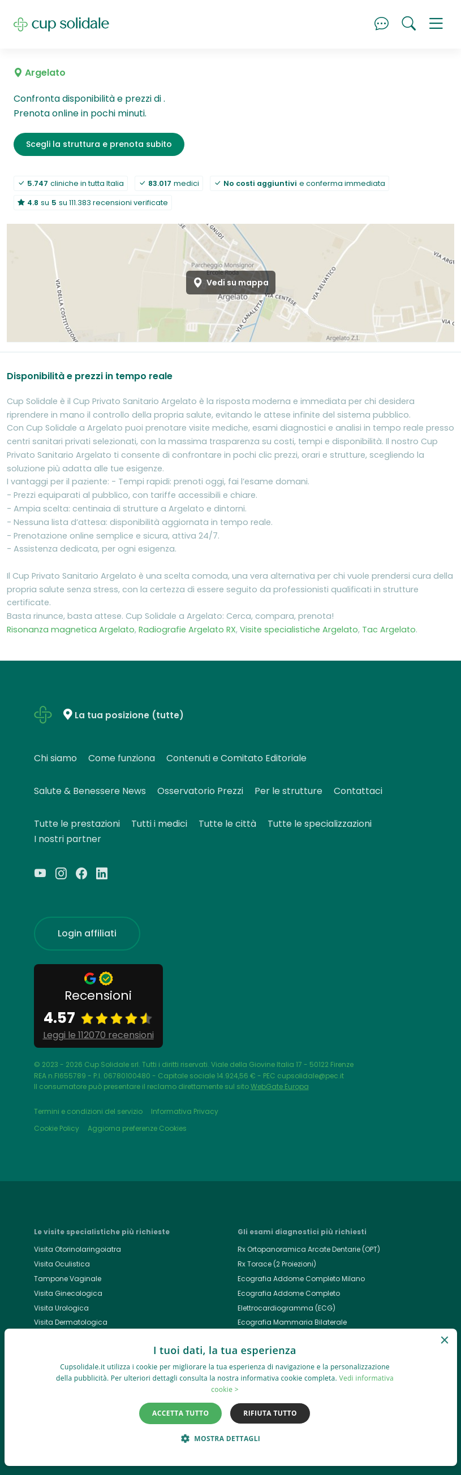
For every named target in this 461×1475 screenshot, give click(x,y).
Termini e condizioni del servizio (88, 1111)
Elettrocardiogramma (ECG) (286, 1308)
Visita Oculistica (62, 1264)
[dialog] (231, 1397)
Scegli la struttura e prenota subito (99, 144)
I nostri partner (67, 838)
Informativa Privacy (184, 1111)
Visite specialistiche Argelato (299, 629)
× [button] (444, 1341)
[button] (436, 24)
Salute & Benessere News (90, 790)
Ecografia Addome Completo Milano (301, 1278)
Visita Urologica (61, 1308)
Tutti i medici (159, 823)
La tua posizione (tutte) (129, 715)
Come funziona (121, 758)
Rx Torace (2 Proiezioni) (277, 1264)
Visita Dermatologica (70, 1322)
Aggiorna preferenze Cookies (137, 1128)
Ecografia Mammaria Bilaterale (292, 1322)
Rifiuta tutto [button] (270, 1413)
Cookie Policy (56, 1128)
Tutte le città (227, 823)
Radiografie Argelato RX (187, 629)
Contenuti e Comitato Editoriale (236, 758)
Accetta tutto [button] (180, 1413)
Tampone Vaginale (67, 1278)
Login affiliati (87, 933)
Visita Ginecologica (68, 1293)
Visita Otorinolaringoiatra (77, 1249)
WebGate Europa (280, 1086)
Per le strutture (288, 790)
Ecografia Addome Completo (289, 1293)
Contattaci (358, 790)
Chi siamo (55, 758)
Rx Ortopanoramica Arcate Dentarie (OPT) (309, 1249)
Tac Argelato (389, 629)
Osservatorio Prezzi (200, 790)
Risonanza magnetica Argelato (71, 629)
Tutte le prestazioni (77, 823)
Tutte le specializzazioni (320, 823)
